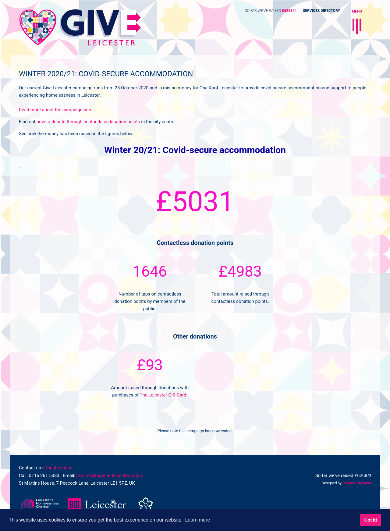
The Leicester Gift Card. (163, 395)
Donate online (58, 468)
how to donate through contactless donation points (89, 121)
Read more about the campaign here (56, 110)
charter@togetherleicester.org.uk (109, 475)
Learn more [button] (197, 519)
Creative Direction (356, 483)
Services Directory (321, 11)
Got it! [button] (370, 520)
